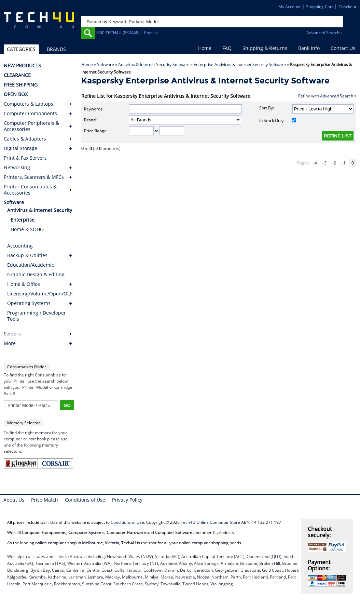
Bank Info (309, 48)
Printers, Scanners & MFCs (34, 177)
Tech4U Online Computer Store (210, 522)
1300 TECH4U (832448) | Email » (126, 33)
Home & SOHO (27, 229)
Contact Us (343, 48)
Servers (12, 334)
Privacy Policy (127, 499)
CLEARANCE (17, 75)
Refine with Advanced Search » (327, 96)
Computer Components (30, 113)
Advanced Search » (324, 33)
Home (204, 48)
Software (105, 64)
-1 (344, 163)
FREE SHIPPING (21, 85)
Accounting (20, 245)
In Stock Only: (277, 120)
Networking (17, 167)
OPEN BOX (16, 94)
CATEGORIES (21, 49)
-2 (334, 163)
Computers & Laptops (28, 104)
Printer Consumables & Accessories (30, 190)
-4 (315, 163)
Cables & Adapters (25, 139)
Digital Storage (20, 148)
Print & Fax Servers (25, 158)
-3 (325, 163)
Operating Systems (29, 303)
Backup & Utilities (27, 255)
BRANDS (56, 49)
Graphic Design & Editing (36, 274)
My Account (289, 7)
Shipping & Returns (265, 48)
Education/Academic (30, 265)
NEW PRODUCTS (22, 66)
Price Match (44, 499)
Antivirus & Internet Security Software (154, 64)
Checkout (347, 7)
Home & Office (23, 284)
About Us (13, 499)
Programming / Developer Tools (36, 315)
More (10, 343)
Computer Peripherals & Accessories (31, 126)
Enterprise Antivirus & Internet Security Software (240, 64)
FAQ (227, 48)
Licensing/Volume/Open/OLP (39, 293)
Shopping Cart (319, 7)
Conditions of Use (85, 499)
